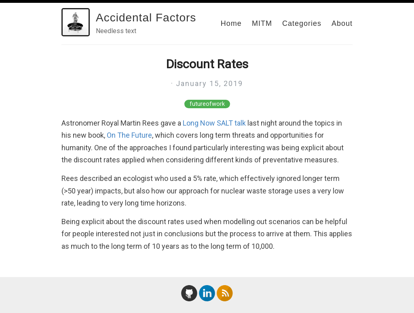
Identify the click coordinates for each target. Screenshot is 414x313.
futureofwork (207, 104)
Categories (301, 23)
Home (231, 23)
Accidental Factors (146, 17)
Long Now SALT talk (214, 123)
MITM (262, 23)
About (342, 23)
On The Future (129, 135)
